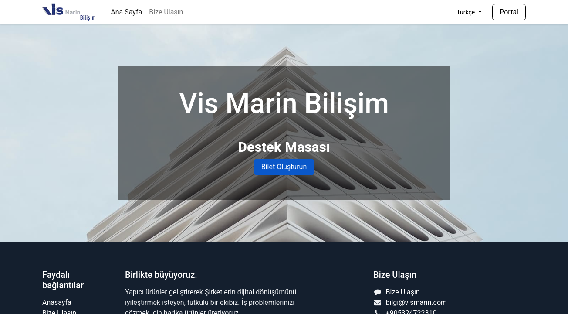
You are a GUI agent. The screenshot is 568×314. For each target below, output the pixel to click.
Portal (509, 12)
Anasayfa (56, 302)
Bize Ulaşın (403, 292)
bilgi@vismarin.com (416, 302)
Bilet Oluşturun (284, 167)
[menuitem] (126, 12)
